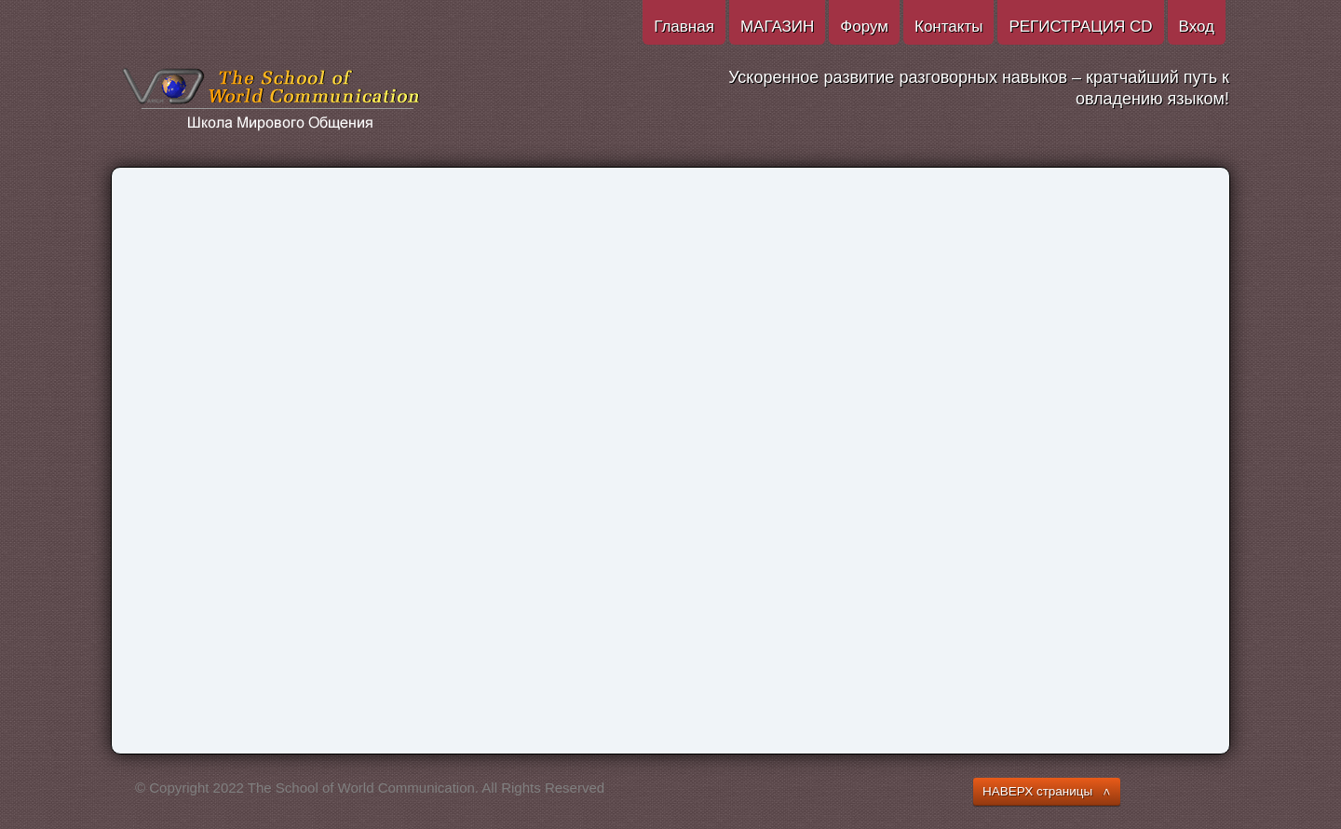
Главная (684, 26)
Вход (1196, 26)
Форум (864, 26)
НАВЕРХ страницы (1037, 791)
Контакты (948, 26)
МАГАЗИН (777, 26)
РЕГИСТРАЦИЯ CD (1080, 26)
